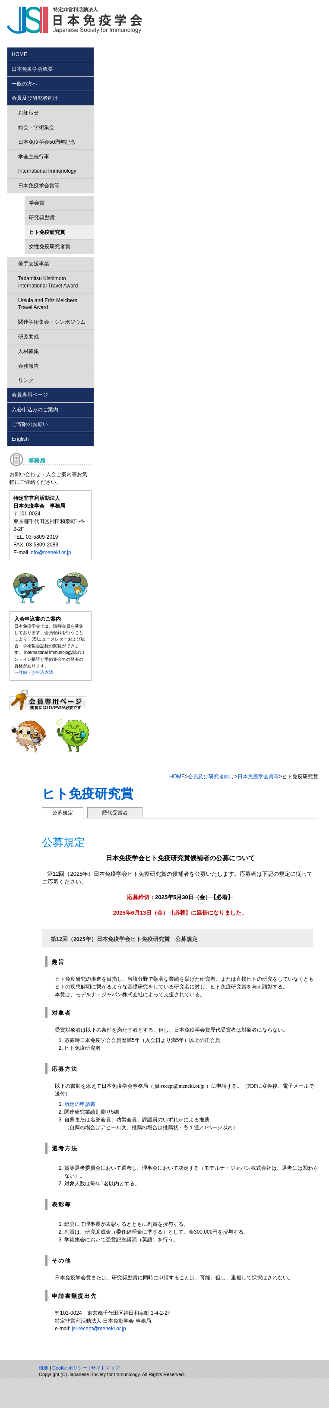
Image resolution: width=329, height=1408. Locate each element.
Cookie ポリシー (69, 1367)
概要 (43, 1367)
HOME (177, 776)
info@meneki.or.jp (50, 552)
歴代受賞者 (115, 813)
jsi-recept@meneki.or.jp (99, 1329)
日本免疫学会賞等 (258, 776)
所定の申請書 (79, 1104)
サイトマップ (105, 1367)
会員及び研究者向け (211, 776)
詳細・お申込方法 (36, 672)
